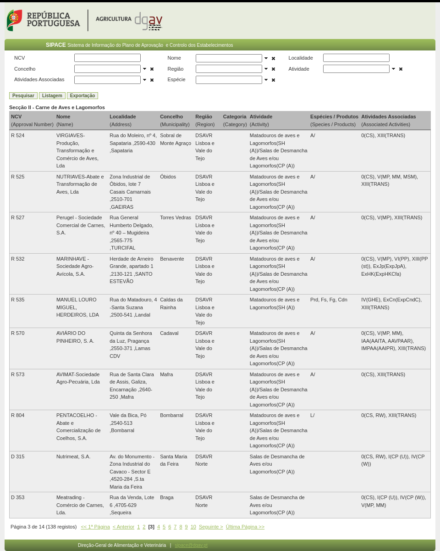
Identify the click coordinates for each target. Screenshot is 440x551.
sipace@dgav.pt (191, 545)
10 (193, 526)
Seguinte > (211, 526)
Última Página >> (245, 526)
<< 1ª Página (95, 526)
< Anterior (123, 526)
